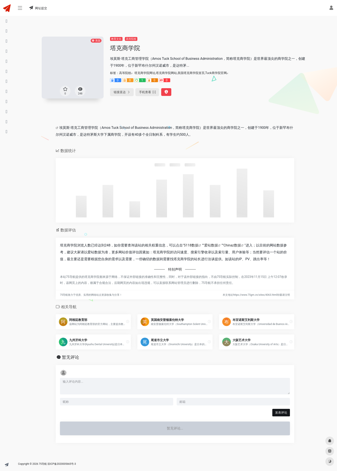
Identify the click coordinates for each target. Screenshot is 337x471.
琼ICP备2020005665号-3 (61, 463)
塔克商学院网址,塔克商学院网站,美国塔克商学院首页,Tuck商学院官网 (180, 73)
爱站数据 (211, 245)
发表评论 (281, 412)
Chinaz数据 (232, 245)
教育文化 (116, 38)
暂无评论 (70, 357)
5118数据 (191, 245)
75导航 (43, 463)
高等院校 (131, 38)
